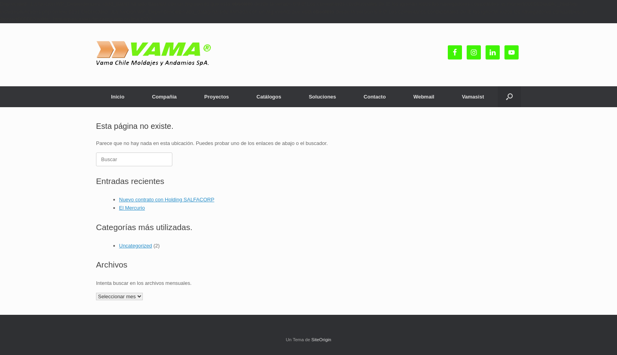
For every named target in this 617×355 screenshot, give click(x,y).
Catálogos (269, 97)
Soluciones (322, 97)
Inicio (117, 97)
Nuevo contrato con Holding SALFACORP (166, 200)
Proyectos (216, 97)
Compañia (164, 97)
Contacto (375, 97)
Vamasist (473, 97)
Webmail (423, 97)
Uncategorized (135, 246)
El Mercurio (132, 208)
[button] (509, 96)
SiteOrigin (321, 339)
